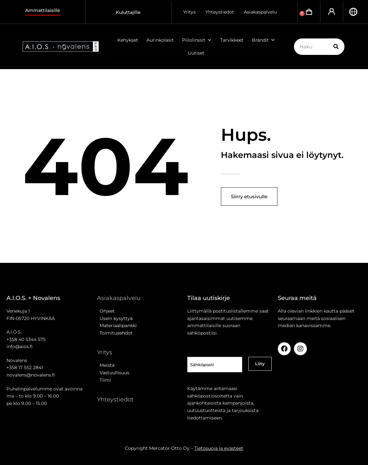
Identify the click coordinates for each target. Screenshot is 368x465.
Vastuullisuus (113, 373)
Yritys (189, 12)
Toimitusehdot (115, 333)
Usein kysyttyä (115, 318)
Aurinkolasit (160, 40)
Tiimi (105, 380)
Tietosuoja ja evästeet (218, 448)
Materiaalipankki (117, 325)
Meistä (105, 365)
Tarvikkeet (232, 40)
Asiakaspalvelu (260, 12)
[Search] (336, 46)
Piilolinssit (197, 40)
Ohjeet (106, 311)
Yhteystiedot (219, 12)
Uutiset (196, 53)
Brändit (263, 40)
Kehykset (127, 40)
